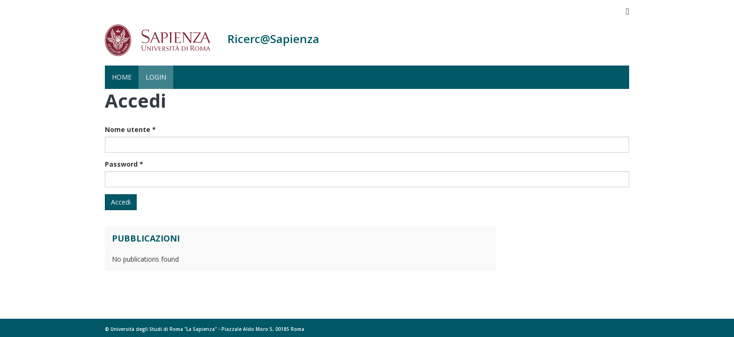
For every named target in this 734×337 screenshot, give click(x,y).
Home (122, 77)
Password (124, 164)
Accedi (121, 202)
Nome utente (130, 129)
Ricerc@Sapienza (273, 38)
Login (156, 77)
